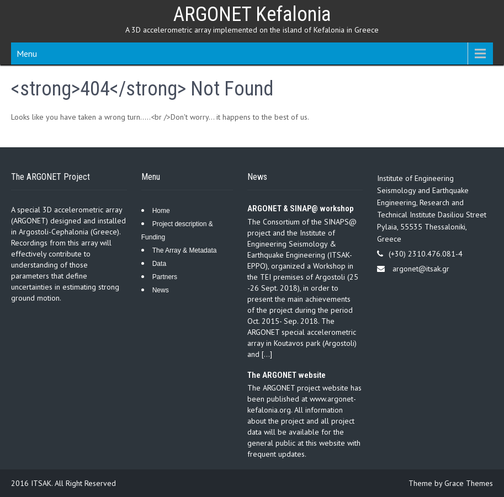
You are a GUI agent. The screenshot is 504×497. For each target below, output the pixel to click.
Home (161, 211)
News (160, 290)
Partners (164, 277)
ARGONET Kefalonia (252, 14)
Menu (27, 53)
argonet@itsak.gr (420, 269)
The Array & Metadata (184, 250)
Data (159, 264)
